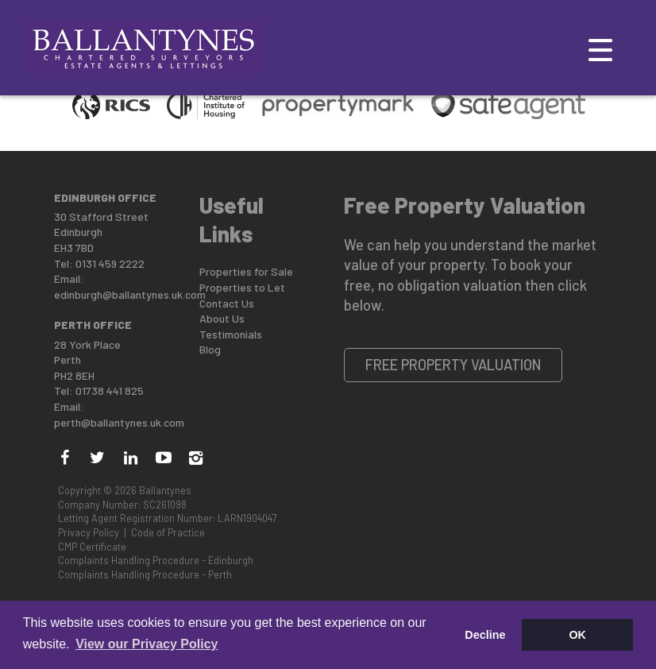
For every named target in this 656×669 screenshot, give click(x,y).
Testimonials (230, 334)
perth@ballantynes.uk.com (119, 422)
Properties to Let (242, 287)
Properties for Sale (246, 271)
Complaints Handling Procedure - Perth (145, 574)
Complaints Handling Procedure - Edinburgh (155, 560)
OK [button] (577, 634)
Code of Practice (168, 532)
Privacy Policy (88, 532)
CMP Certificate (92, 546)
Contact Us (226, 303)
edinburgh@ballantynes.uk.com (130, 294)
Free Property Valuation (453, 364)
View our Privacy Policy (146, 644)
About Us (222, 318)
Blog (210, 349)
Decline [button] (485, 634)
